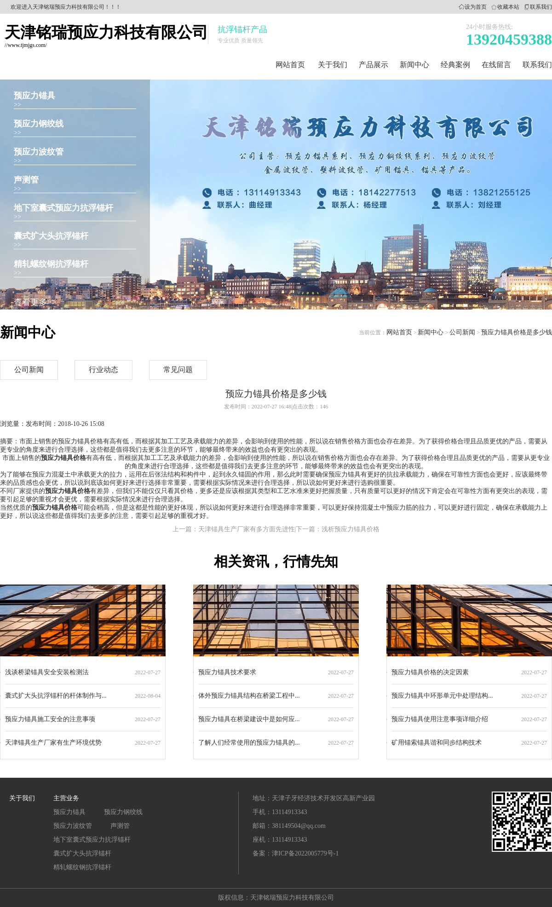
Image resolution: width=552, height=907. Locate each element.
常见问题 (178, 369)
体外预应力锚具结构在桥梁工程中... (249, 695)
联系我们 (541, 7)
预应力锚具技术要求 (227, 672)
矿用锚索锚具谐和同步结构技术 (436, 742)
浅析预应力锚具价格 (351, 529)
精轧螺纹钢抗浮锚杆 (51, 264)
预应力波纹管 (38, 151)
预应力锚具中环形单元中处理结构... (442, 695)
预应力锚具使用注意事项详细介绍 (439, 719)
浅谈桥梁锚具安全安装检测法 (47, 672)
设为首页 (476, 7)
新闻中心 (414, 65)
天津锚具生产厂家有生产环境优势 (53, 742)
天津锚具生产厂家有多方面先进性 (246, 529)
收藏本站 (508, 7)
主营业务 (66, 798)
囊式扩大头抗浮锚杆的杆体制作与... (56, 695)
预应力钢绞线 (38, 123)
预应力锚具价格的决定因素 (430, 672)
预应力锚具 (34, 95)
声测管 (26, 179)
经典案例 (455, 65)
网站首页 (290, 65)
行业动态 (103, 369)
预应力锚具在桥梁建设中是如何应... (249, 719)
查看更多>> (35, 302)
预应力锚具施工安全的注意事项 (50, 719)
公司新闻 (462, 332)
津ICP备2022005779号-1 (305, 853)
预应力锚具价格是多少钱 (516, 332)
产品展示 (373, 65)
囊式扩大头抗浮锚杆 (51, 236)
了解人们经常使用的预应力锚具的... (249, 742)
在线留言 (496, 65)
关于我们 (332, 65)
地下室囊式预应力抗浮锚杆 (63, 207)
